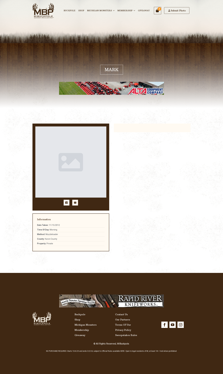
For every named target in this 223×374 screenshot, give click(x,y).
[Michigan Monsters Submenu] (114, 10)
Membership (124, 10)
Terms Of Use (123, 324)
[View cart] (157, 10)
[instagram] (180, 325)
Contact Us (121, 314)
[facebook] (164, 325)
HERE (122, 351)
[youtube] (172, 325)
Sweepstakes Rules (126, 335)
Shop (81, 10)
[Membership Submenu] (134, 10)
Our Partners (122, 319)
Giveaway (144, 10)
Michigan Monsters (99, 10)
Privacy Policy (123, 329)
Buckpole (69, 10)
